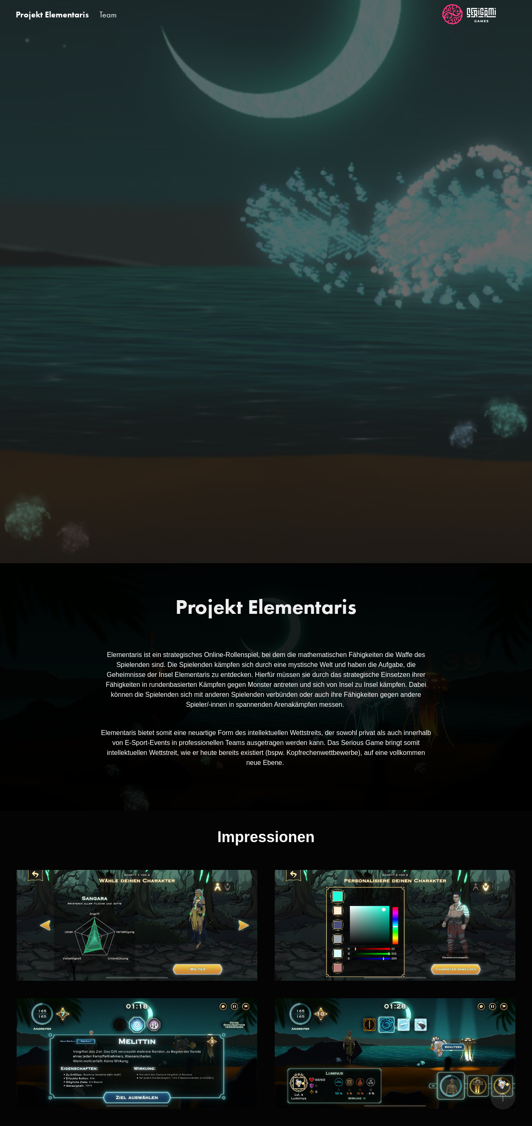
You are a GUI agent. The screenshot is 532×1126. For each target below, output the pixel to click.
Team (108, 15)
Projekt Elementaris (52, 15)
